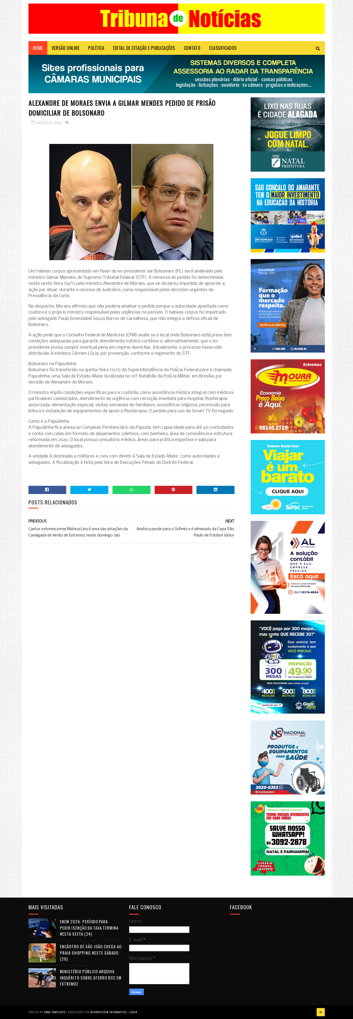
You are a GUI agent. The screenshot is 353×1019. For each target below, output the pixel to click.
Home (38, 48)
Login (133, 1012)
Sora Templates (54, 1012)
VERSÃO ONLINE (66, 48)
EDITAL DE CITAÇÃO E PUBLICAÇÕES (144, 48)
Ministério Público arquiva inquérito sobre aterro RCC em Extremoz (90, 977)
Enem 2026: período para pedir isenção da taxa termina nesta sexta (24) (89, 927)
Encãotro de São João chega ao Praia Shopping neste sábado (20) (90, 952)
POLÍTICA (96, 48)
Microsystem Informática (109, 1012)
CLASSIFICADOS (223, 48)
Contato (192, 48)
